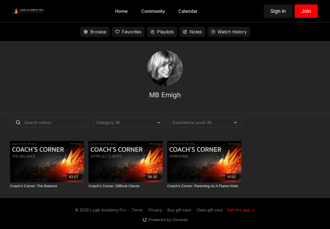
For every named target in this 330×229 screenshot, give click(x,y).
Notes (192, 32)
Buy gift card (179, 210)
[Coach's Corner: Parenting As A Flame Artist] (204, 186)
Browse (94, 32)
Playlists (162, 32)
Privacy (155, 210)
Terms (137, 210)
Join (306, 11)
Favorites (128, 32)
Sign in (278, 11)
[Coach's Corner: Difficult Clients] (125, 186)
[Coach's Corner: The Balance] (47, 186)
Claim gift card (209, 210)
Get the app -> (241, 210)
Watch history (229, 32)
